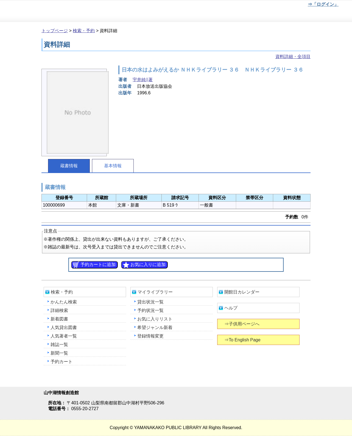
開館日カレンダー (241, 292)
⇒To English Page (242, 340)
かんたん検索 (64, 302)
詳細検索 (59, 310)
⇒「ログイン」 (323, 4)
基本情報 (113, 165)
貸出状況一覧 (150, 302)
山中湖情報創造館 (65, 11)
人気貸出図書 (64, 327)
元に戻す (268, 5)
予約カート (61, 361)
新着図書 (59, 319)
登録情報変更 (150, 336)
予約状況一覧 (150, 310)
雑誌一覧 (59, 344)
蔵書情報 (69, 165)
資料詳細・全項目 (293, 56)
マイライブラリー (155, 292)
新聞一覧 (59, 353)
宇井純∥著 (143, 79)
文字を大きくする (286, 5)
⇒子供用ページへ (242, 324)
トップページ (54, 30)
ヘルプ (231, 308)
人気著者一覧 (64, 336)
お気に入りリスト (154, 319)
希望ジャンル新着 (154, 327)
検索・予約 (84, 30)
